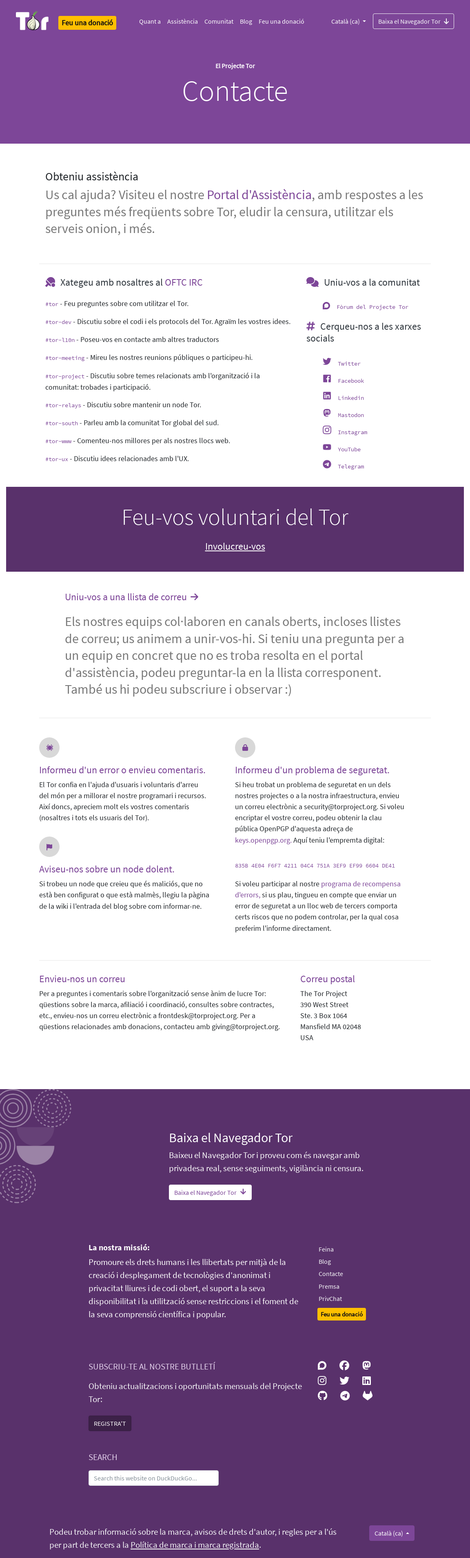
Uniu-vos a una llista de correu (132, 597)
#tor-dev (58, 322)
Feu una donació (281, 21)
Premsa (329, 1286)
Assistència (182, 21)
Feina (326, 1249)
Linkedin (351, 398)
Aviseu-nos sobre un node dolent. (107, 869)
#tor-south (61, 423)
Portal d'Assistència (259, 194)
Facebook (351, 380)
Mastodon (351, 415)
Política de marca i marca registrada (195, 1545)
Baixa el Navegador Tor (413, 20)
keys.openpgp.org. (263, 840)
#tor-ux (56, 459)
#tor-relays (63, 405)
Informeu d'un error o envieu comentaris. (122, 770)
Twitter (349, 363)
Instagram (352, 432)
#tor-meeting (64, 358)
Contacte (331, 1273)
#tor (51, 304)
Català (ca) (346, 21)
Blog (246, 21)
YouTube (349, 449)
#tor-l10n (60, 340)
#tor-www (58, 441)
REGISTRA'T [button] (110, 1423)
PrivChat (330, 1298)
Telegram (351, 466)
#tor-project (64, 376)
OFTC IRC (184, 282)
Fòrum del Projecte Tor (372, 307)
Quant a (150, 21)
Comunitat (218, 21)
